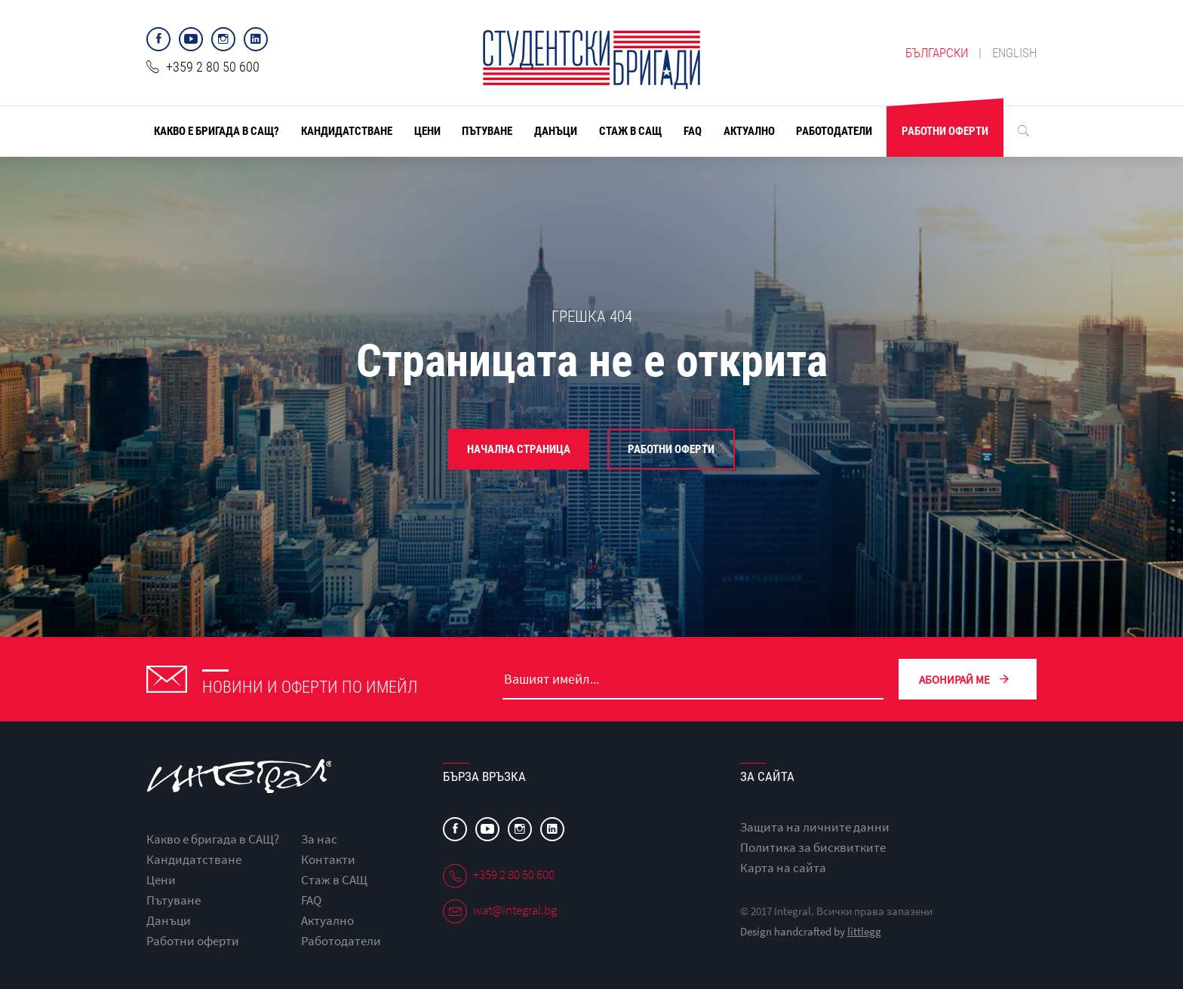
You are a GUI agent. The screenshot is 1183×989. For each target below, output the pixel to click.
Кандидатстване (346, 131)
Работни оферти (945, 131)
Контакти (328, 859)
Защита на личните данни (815, 827)
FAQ (693, 131)
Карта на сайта (783, 867)
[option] (591, 396)
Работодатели (834, 131)
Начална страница (518, 449)
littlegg (864, 931)
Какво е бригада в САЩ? (216, 131)
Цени (427, 131)
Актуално (749, 131)
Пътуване (487, 131)
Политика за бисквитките (813, 847)
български (936, 52)
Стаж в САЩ (630, 131)
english (1014, 52)
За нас (319, 839)
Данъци (555, 131)
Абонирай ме (967, 679)
